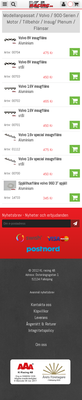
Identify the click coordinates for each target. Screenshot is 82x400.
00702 (16, 101)
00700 (16, 173)
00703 (16, 76)
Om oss (41, 344)
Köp (75, 52)
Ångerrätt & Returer (41, 324)
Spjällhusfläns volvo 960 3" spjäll (42, 183)
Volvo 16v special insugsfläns (40, 134)
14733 (16, 197)
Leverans (41, 317)
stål (21, 67)
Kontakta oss (41, 304)
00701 (16, 125)
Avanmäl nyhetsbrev (42, 292)
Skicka (75, 223)
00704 (16, 52)
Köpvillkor (41, 311)
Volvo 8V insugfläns (32, 38)
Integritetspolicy (41, 330)
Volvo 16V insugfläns (33, 86)
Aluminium (25, 43)
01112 (16, 149)
